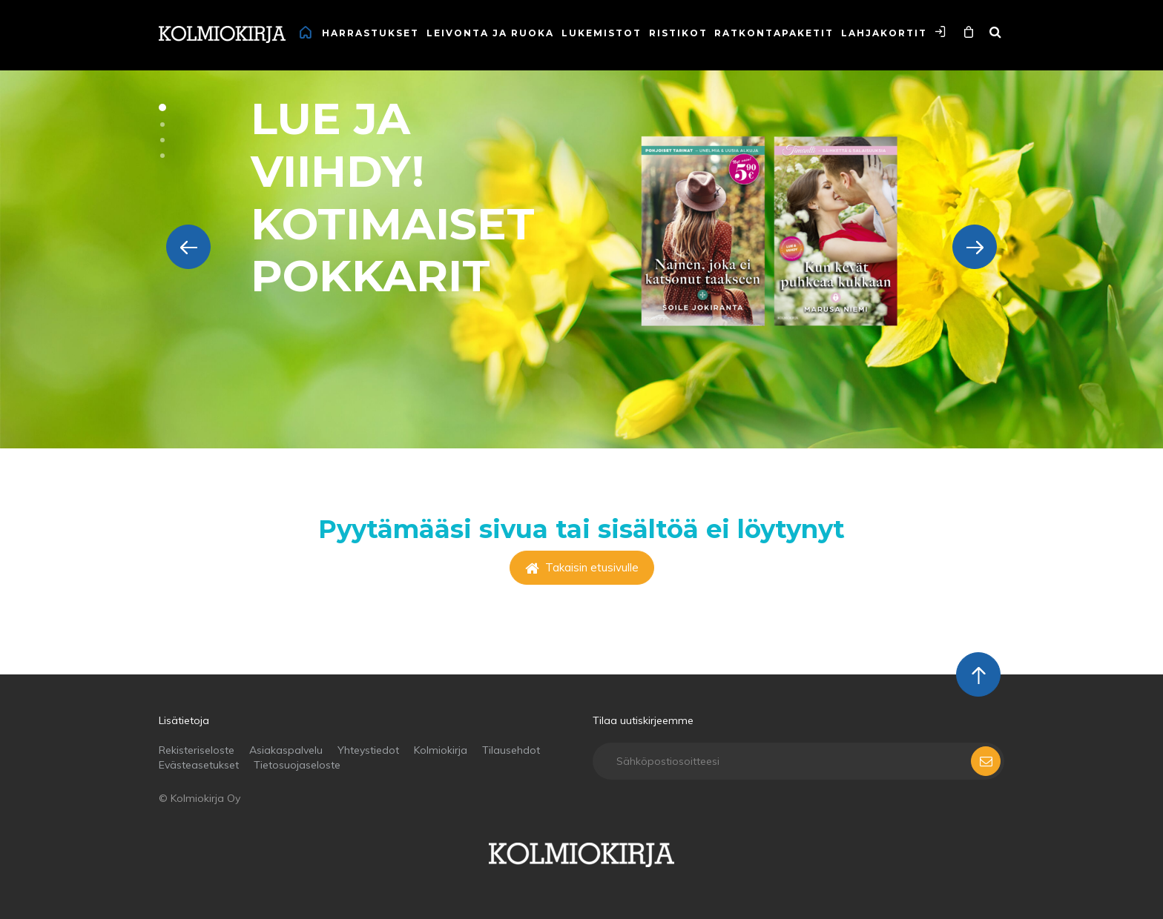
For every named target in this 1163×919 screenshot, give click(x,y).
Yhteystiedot (368, 750)
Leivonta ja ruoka (490, 33)
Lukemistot (601, 33)
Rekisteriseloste (196, 750)
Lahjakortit (884, 33)
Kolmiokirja (440, 750)
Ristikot (678, 33)
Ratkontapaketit (774, 33)
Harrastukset (370, 33)
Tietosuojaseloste (297, 765)
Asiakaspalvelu (286, 750)
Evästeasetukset (199, 765)
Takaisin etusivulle (582, 567)
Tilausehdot (511, 750)
